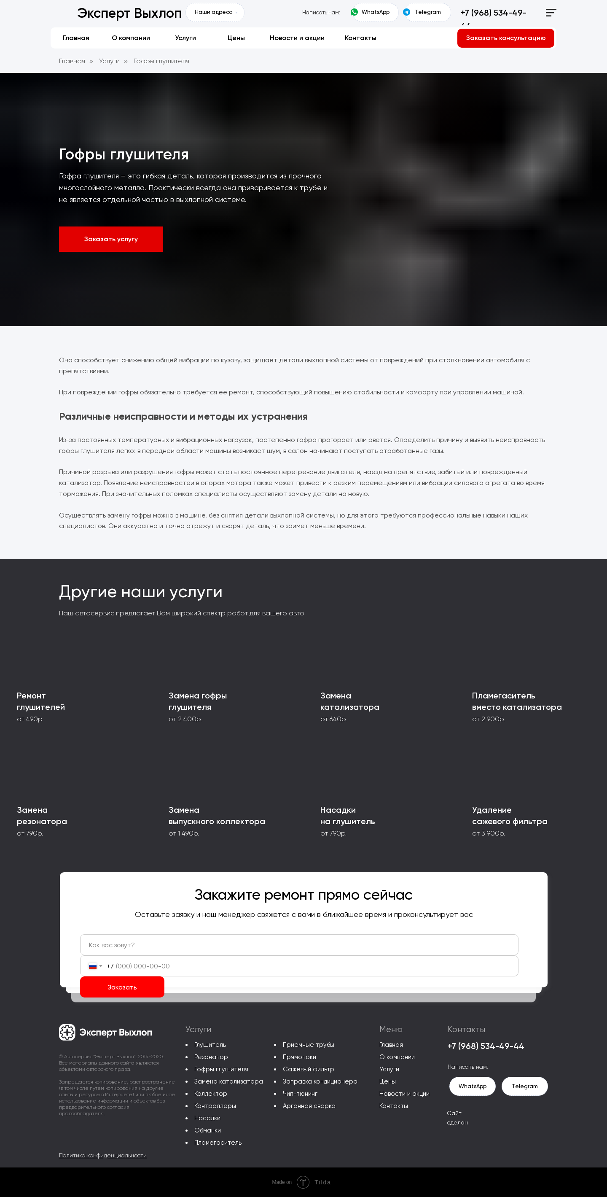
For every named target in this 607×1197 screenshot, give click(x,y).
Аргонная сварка (309, 1106)
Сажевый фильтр (308, 1069)
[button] (505, 38)
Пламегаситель (218, 1142)
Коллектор (210, 1093)
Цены (387, 1081)
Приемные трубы (308, 1045)
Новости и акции (404, 1093)
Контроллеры (215, 1106)
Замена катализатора (228, 1081)
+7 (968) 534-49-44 (486, 1046)
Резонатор (211, 1057)
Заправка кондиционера (320, 1081)
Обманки (207, 1130)
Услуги (109, 61)
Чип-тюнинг (300, 1093)
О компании (397, 1057)
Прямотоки (299, 1057)
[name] (299, 944)
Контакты (393, 1106)
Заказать (122, 987)
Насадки (207, 1118)
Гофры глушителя (161, 61)
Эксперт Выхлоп (129, 13)
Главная (72, 61)
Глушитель (210, 1045)
